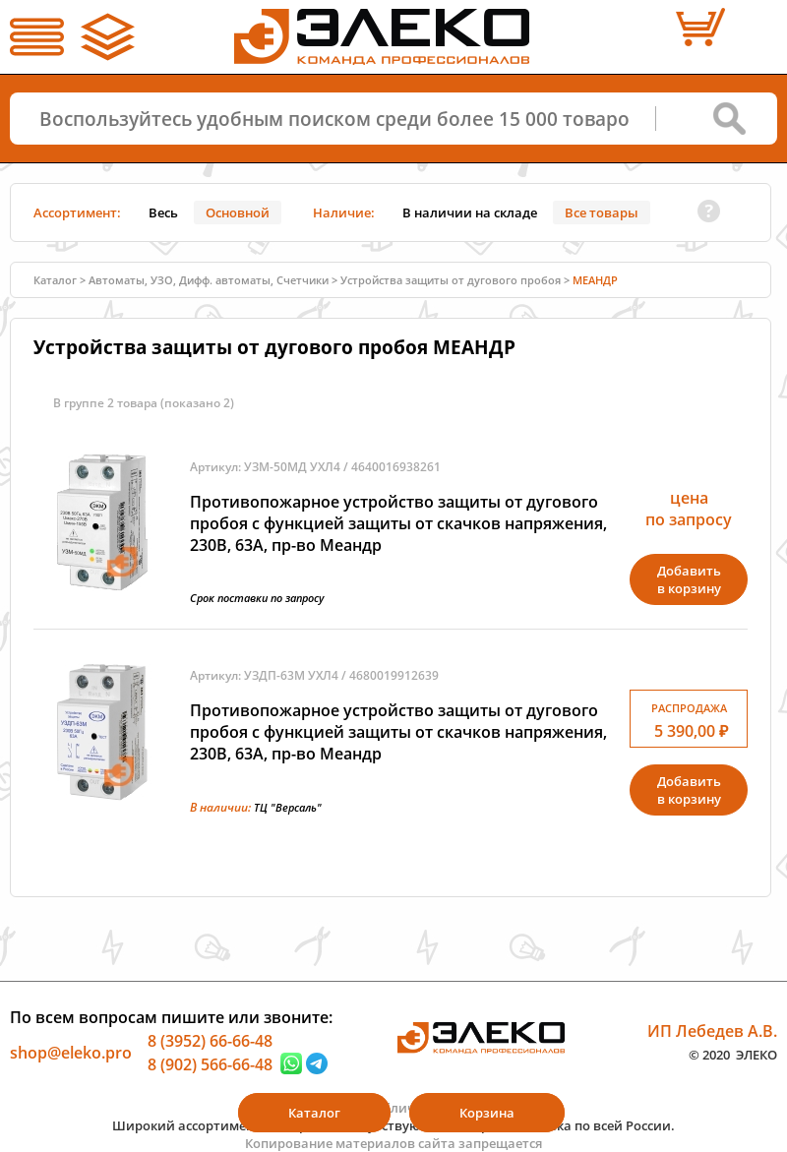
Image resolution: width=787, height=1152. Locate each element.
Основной (238, 212)
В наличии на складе (469, 212)
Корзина (487, 1113)
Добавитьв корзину (689, 579)
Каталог (55, 280)
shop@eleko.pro (71, 1052)
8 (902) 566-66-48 (210, 1063)
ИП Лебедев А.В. (712, 1031)
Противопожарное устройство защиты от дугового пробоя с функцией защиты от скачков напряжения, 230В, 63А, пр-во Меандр (398, 523)
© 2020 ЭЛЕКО (733, 1053)
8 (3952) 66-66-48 (210, 1041)
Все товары (601, 212)
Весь (163, 212)
